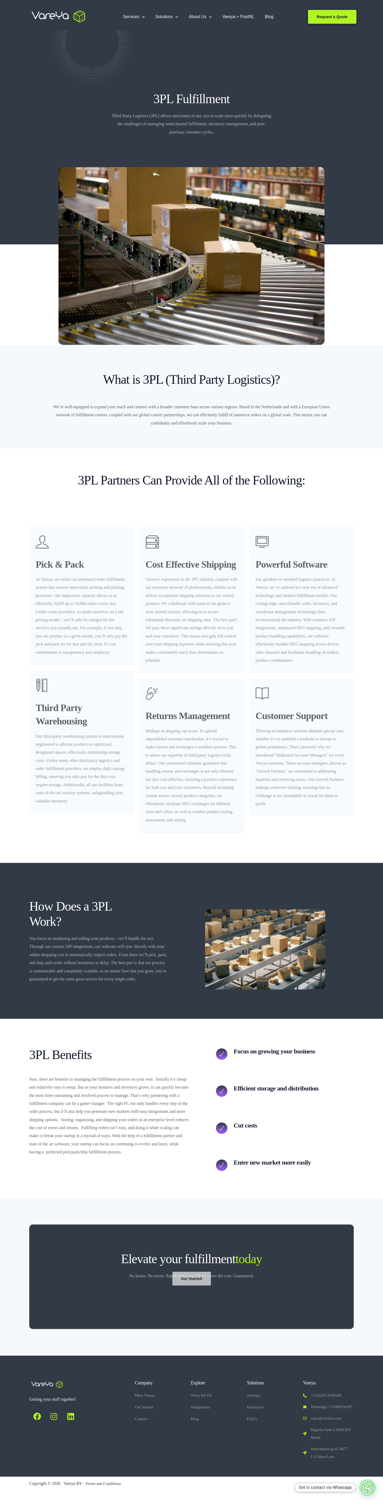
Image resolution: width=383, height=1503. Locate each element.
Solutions (164, 17)
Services (132, 17)
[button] (368, 1488)
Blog (267, 16)
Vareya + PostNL (236, 16)
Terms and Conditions (104, 1496)
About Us (198, 17)
